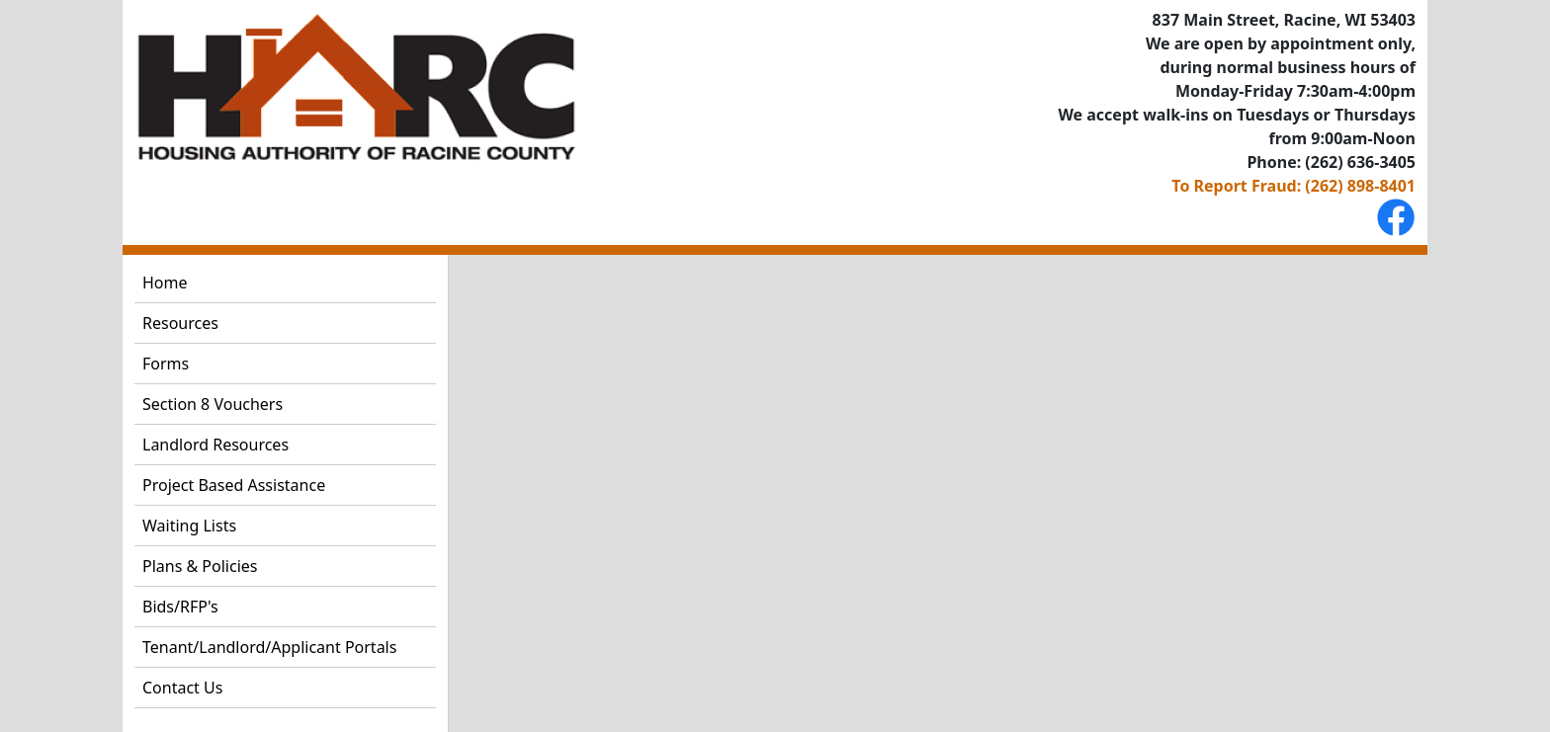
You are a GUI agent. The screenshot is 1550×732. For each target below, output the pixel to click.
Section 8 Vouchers (212, 404)
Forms (165, 363)
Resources (180, 323)
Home (165, 282)
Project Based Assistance (233, 485)
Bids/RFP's (180, 606)
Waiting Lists (189, 525)
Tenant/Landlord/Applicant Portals (269, 647)
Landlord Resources (215, 444)
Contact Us (182, 687)
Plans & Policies (199, 566)
